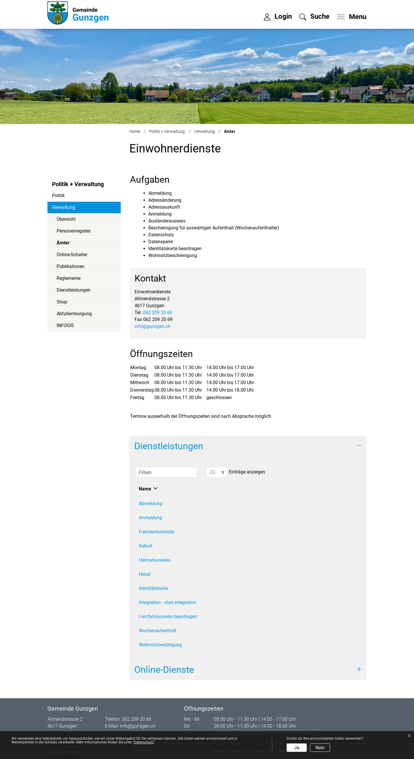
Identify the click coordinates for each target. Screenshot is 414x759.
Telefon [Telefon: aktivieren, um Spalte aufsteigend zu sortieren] (315, 489)
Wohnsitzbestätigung (160, 644)
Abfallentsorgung (74, 313)
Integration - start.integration (167, 602)
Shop (62, 302)
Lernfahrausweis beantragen (168, 616)
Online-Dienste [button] (164, 669)
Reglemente (68, 278)
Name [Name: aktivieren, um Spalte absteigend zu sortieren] (145, 489)
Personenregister (74, 231)
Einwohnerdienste (258, 503)
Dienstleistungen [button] (168, 446)
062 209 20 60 (157, 312)
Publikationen (71, 266)
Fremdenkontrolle (156, 532)
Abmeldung (150, 503)
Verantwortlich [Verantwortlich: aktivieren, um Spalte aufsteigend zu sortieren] (255, 489)
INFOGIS (65, 325)
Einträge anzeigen (235, 472)
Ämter (72, 244)
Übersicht (66, 219)
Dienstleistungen (74, 290)
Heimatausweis (154, 560)
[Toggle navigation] (350, 15)
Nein (320, 747)
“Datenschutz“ (144, 742)
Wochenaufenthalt (157, 630)
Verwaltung (63, 207)
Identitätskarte (153, 588)
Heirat (145, 574)
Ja (296, 747)
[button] (314, 16)
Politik (58, 195)
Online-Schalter (72, 254)
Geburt (145, 546)
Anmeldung (150, 517)
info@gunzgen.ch (152, 326)
